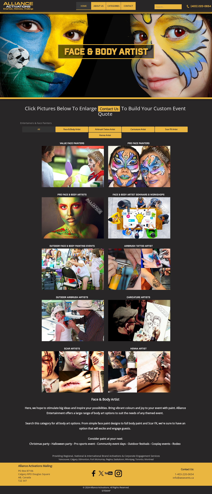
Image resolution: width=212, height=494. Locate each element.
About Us (99, 6)
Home (84, 6)
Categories (113, 6)
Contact (128, 6)
